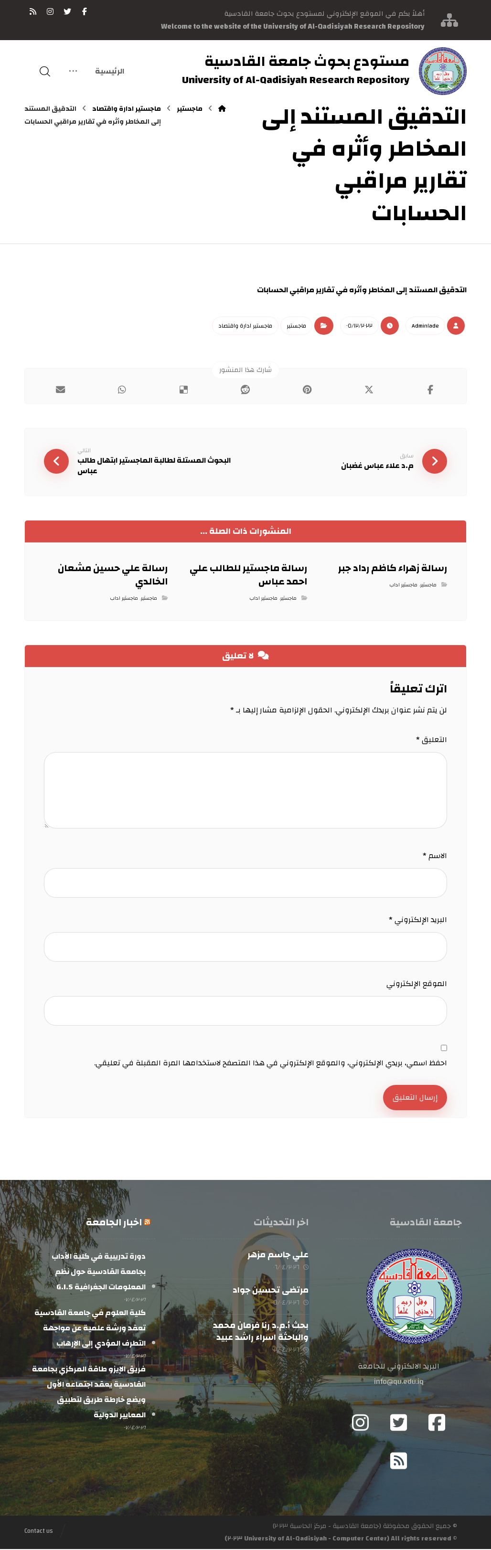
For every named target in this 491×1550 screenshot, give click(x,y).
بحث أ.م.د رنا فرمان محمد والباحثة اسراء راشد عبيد (261, 1333)
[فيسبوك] (84, 11)
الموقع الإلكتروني (416, 984)
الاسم (435, 856)
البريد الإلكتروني (418, 920)
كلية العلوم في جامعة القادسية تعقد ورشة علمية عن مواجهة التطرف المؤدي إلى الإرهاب (90, 1328)
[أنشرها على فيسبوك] (430, 390)
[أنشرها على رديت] (245, 390)
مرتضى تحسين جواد (271, 1291)
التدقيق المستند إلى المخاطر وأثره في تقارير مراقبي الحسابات (362, 290)
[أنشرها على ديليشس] (183, 390)
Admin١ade (425, 325)
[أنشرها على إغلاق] (369, 390)
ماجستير (296, 325)
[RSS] (33, 11)
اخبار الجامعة (114, 1223)
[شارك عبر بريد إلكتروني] (60, 390)
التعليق (431, 740)
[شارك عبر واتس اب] (122, 390)
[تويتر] (67, 11)
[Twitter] (399, 1423)
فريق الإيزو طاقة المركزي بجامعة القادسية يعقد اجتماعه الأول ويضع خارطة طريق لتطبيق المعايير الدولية (89, 1393)
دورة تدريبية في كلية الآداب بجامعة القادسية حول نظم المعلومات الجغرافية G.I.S (99, 1272)
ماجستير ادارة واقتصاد (245, 325)
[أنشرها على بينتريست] (307, 390)
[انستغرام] (50, 11)
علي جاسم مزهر (278, 1255)
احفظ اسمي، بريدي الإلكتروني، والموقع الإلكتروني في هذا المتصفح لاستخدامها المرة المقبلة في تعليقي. (270, 1063)
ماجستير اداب (403, 586)
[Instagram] (361, 1423)
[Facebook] (437, 1423)
